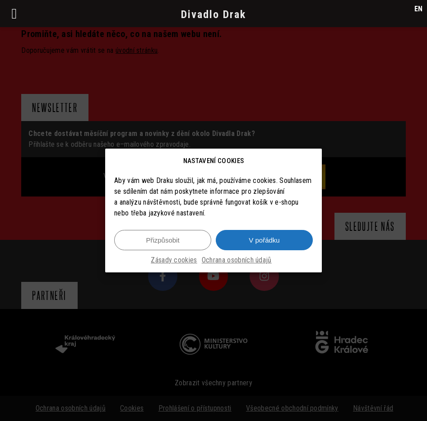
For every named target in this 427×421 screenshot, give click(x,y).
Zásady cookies (174, 260)
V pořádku (264, 240)
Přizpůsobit (162, 240)
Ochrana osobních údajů (237, 260)
